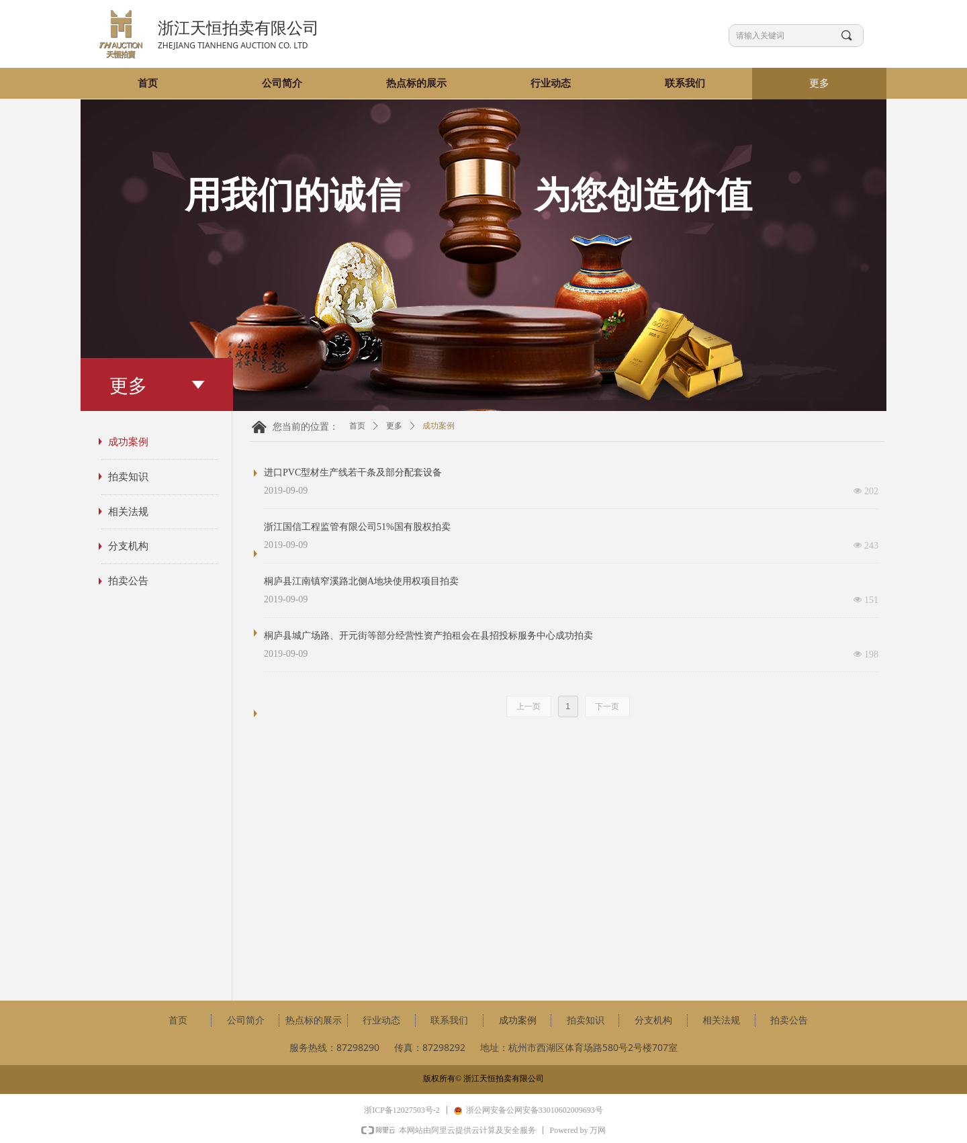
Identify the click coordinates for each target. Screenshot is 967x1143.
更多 (394, 425)
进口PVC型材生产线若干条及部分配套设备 (353, 472)
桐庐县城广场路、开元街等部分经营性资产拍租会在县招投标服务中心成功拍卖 (428, 636)
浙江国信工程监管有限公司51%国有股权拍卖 (357, 527)
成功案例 (438, 425)
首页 (357, 425)
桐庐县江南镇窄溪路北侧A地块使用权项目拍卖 (361, 581)
